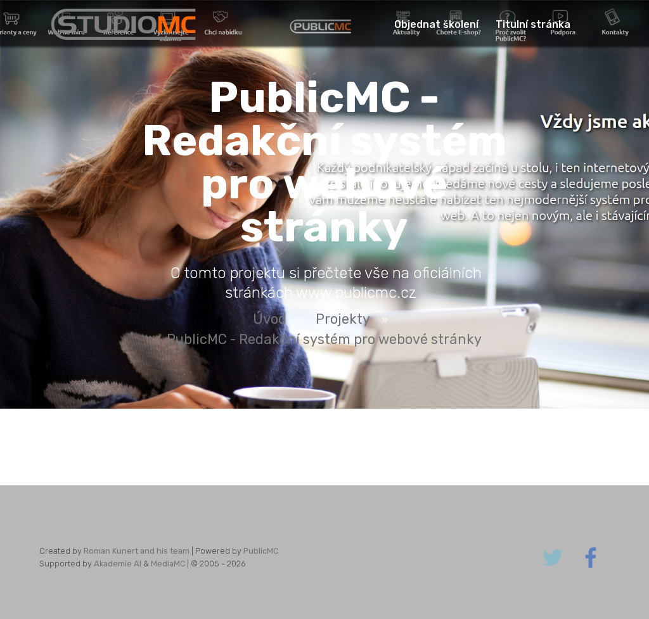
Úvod (269, 319)
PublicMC (260, 551)
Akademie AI (117, 563)
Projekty (343, 319)
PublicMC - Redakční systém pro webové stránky (324, 339)
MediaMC (168, 563)
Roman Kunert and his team (137, 551)
